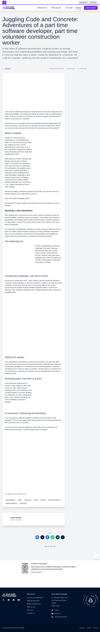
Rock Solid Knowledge (17, 628)
